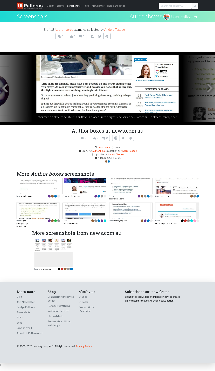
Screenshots (74, 5)
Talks (86, 5)
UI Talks (83, 301)
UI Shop (83, 296)
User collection (184, 16)
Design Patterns (26, 307)
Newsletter (98, 5)
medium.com (27, 196)
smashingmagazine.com (166, 223)
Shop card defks (116, 5)
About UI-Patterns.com (30, 332)
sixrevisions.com (116, 199)
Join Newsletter (26, 301)
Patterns (55, 5)
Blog (19, 296)
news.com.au (104, 147)
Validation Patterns (58, 310)
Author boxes (145, 16)
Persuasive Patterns (59, 305)
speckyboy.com (120, 220)
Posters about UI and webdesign (59, 323)
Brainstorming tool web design (61, 298)
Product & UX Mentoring (86, 308)
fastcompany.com (70, 223)
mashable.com (74, 196)
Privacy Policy (84, 346)
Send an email (24, 327)
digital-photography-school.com (22, 223)
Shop (19, 322)
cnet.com (164, 196)
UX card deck (55, 316)
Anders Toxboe (114, 29)
